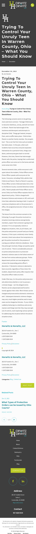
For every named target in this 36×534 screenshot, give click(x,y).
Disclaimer (15, 344)
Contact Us (18, 470)
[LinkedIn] (23, 481)
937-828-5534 (18, 513)
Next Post (27, 385)
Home (4, 109)
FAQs (17, 456)
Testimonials (18, 460)
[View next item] (14, 419)
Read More (7, 412)
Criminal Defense (18, 448)
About (18, 444)
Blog (7, 109)
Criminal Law (17, 379)
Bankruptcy (18, 452)
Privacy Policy (6, 344)
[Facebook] (13, 481)
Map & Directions (18, 503)
